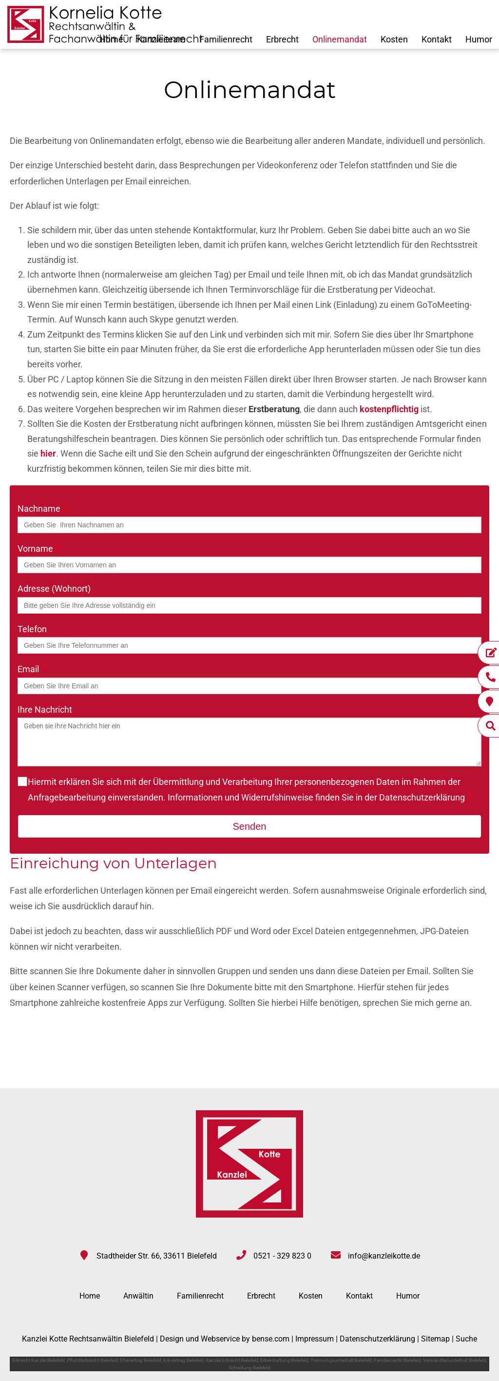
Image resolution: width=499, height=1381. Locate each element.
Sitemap (435, 1338)
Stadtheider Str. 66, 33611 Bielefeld (156, 1256)
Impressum (314, 1338)
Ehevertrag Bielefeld (140, 1360)
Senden (250, 826)
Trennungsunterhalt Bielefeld (341, 1360)
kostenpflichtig (389, 409)
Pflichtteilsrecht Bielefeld (92, 1360)
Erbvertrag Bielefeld (183, 1360)
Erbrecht (282, 39)
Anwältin (138, 1296)
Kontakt (437, 39)
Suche (466, 1338)
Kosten (394, 39)
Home (89, 1296)
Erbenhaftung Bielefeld (284, 1360)
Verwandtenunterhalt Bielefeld (454, 1360)
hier (48, 453)
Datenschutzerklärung (422, 797)
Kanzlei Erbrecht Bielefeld (232, 1360)
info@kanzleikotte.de (384, 1256)
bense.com (270, 1338)
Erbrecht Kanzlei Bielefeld (38, 1360)
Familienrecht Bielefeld (397, 1360)
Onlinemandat (339, 39)
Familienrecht (225, 39)
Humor (478, 39)
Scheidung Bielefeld (249, 1367)
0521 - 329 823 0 (282, 1256)
